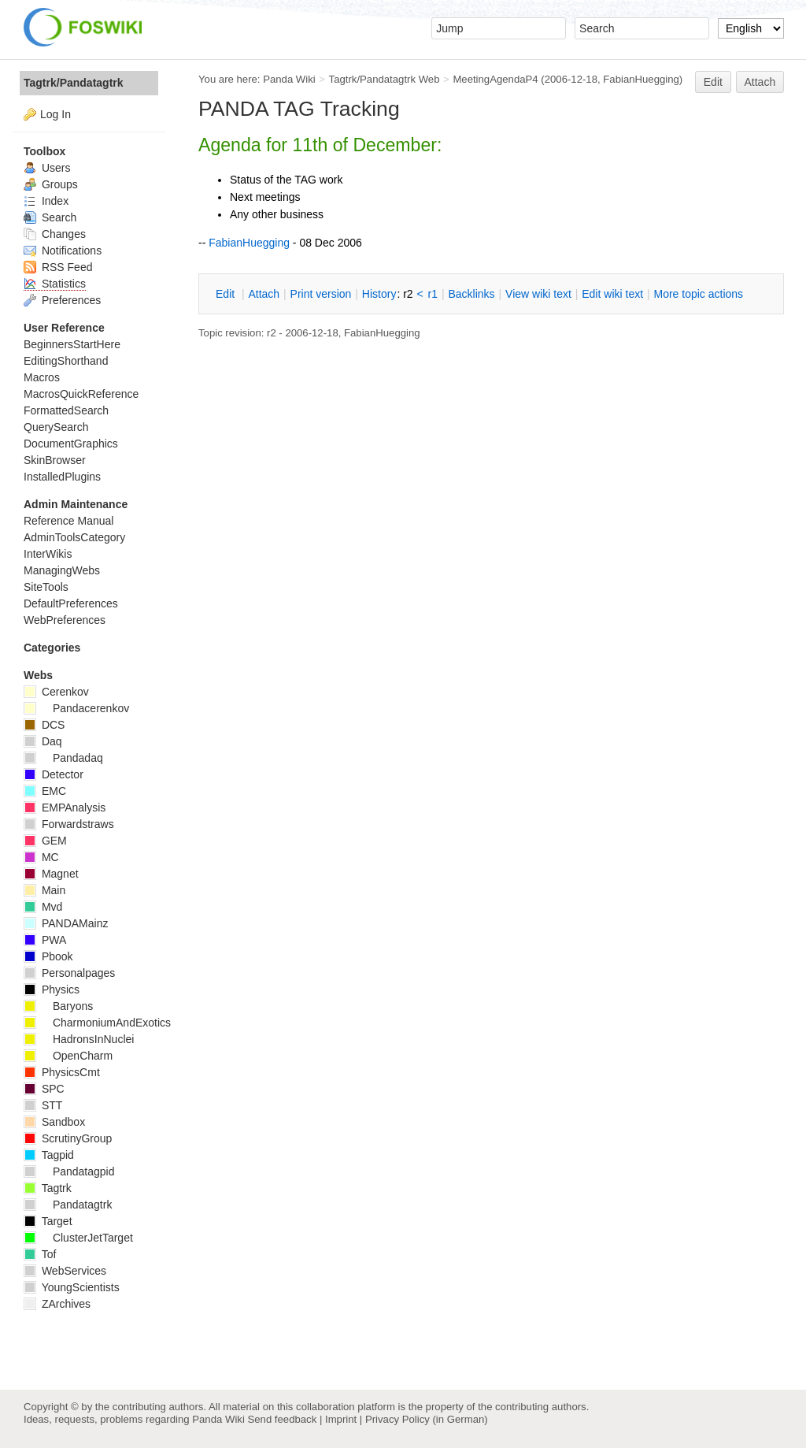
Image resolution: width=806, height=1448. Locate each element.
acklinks (471, 294)
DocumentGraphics (71, 443)
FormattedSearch (66, 410)
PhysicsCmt (62, 1072)
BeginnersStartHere (72, 344)
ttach (263, 294)
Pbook (48, 956)
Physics (51, 989)
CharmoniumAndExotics (97, 1022)
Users (47, 168)
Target (48, 1221)
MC (41, 857)
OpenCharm (68, 1055)
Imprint (341, 1419)
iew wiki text (538, 294)
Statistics (55, 283)
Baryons (58, 1006)
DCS (44, 724)
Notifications (63, 250)
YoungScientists (72, 1287)
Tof (40, 1254)
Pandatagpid (69, 1171)
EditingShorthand (66, 361)
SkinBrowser (55, 460)
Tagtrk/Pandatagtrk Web (384, 79)
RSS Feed (58, 267)
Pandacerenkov (76, 708)
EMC (45, 791)
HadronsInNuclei (79, 1039)
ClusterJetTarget (78, 1237)
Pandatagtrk (68, 1204)
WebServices (65, 1270)
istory (379, 294)
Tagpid (49, 1155)
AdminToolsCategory (74, 537)
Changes (55, 234)
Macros (42, 377)
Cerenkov (56, 691)
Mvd (43, 906)
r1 (433, 294)
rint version (321, 294)
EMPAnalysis (64, 807)
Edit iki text (612, 294)
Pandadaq (63, 758)
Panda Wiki (289, 79)
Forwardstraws (69, 824)
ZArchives (57, 1304)
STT (43, 1105)
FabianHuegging (641, 79)
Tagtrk (48, 1188)
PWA (45, 940)
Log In (55, 114)
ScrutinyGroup (68, 1138)
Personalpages (69, 973)
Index (46, 201)
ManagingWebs (62, 570)
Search (50, 217)
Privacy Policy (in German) (426, 1419)
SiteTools (46, 587)
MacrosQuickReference (81, 394)
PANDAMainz (66, 923)
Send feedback (281, 1419)
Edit (713, 82)
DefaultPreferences (71, 603)
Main (44, 890)
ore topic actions (698, 294)
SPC (44, 1088)
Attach (760, 82)
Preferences (62, 300)
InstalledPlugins (62, 476)
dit (227, 294)
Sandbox (54, 1122)
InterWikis (48, 554)
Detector (53, 774)
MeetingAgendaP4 (495, 79)
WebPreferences (64, 620)
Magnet (51, 873)
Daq (43, 741)
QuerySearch (56, 427)
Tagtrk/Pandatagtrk (74, 82)
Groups (51, 184)
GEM (45, 840)
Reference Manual (68, 520)
